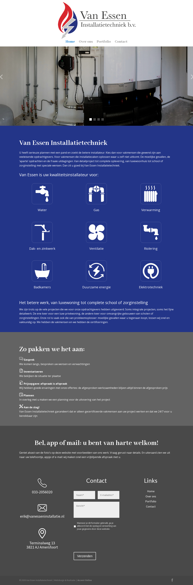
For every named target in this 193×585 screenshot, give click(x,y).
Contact (121, 21)
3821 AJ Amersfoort (42, 547)
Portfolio (104, 21)
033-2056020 (42, 491)
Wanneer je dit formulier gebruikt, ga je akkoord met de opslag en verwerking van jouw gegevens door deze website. (96, 526)
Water (42, 210)
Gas (96, 210)
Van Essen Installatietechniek (96, 80)
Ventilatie (96, 248)
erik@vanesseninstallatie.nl (42, 516)
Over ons (86, 21)
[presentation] (98, 539)
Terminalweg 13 (42, 542)
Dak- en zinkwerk (42, 248)
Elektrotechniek (151, 287)
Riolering (151, 248)
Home (70, 21)
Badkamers (42, 287)
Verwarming (150, 210)
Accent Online (84, 580)
